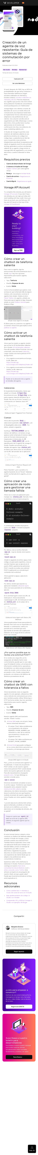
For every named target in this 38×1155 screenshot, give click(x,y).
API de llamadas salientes (21, 347)
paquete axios (9, 775)
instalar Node (25, 173)
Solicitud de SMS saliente (12, 789)
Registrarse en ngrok (24, 181)
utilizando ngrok (23, 586)
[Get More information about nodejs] (14, 70)
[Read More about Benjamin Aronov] (19, 951)
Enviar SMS (11, 721)
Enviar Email (12, 745)
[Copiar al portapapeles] (30, 503)
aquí (10, 273)
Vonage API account (11, 194)
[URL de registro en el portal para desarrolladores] (18, 250)
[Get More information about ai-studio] (6, 70)
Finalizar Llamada (20, 302)
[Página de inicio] (11, 2)
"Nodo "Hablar (8, 298)
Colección (26, 351)
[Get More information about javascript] (22, 70)
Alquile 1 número (11, 168)
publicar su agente (10, 327)
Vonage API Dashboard (12, 204)
